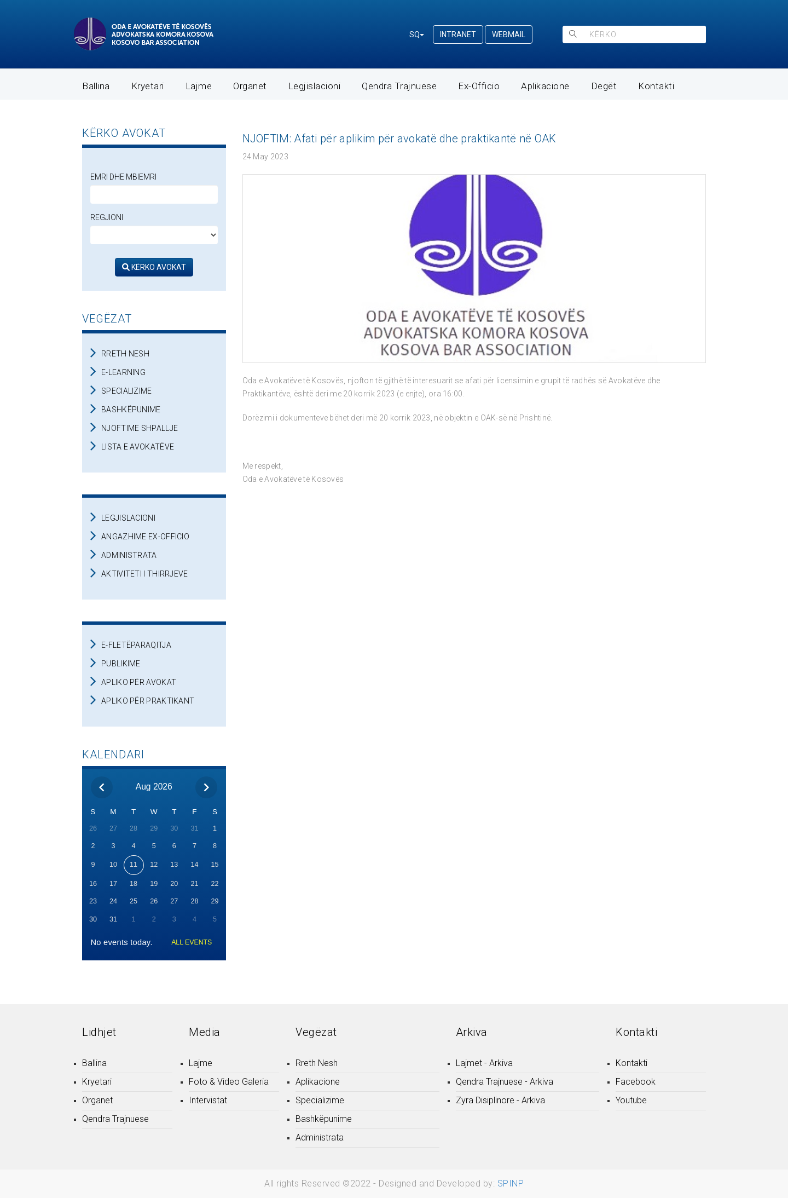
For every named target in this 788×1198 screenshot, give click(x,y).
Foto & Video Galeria (229, 1081)
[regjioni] (154, 235)
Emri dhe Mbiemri (123, 176)
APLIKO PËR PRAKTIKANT (147, 700)
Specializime (320, 1100)
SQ (416, 34)
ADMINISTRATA (129, 555)
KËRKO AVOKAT (154, 267)
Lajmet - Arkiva (484, 1063)
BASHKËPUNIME (131, 409)
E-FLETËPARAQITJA (136, 645)
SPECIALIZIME (126, 391)
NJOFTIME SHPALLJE (139, 428)
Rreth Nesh (317, 1063)
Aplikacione (545, 85)
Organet (250, 85)
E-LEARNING (123, 372)
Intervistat (208, 1100)
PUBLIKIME (121, 663)
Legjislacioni (314, 85)
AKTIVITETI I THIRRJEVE (144, 573)
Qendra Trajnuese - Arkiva (504, 1081)
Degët (604, 85)
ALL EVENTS (191, 942)
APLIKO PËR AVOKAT (138, 682)
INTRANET (458, 34)
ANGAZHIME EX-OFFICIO (145, 536)
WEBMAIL (508, 34)
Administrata (320, 1137)
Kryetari (147, 85)
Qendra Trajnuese (399, 85)
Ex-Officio (479, 85)
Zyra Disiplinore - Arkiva (500, 1100)
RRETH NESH (125, 353)
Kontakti (656, 85)
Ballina (96, 85)
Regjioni (106, 217)
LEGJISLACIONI (128, 518)
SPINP (510, 1183)
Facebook (636, 1081)
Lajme (199, 85)
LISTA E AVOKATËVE (137, 446)
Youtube (631, 1100)
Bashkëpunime (324, 1119)
